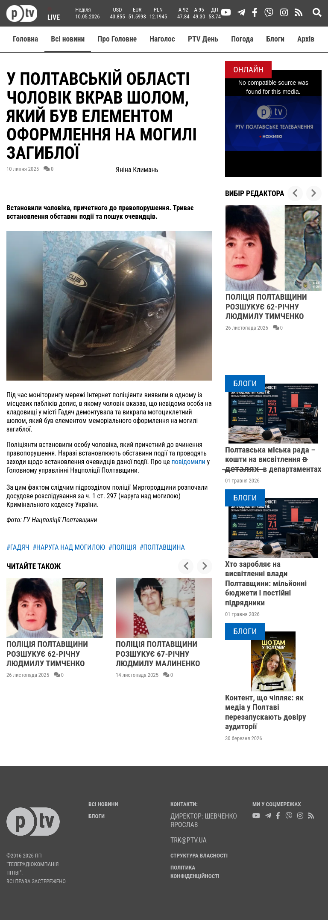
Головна (25, 39)
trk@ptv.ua (188, 840)
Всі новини (68, 39)
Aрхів (305, 39)
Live (53, 14)
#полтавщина (162, 547)
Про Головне (117, 39)
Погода (242, 39)
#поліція (122, 547)
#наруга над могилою (68, 547)
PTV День (203, 39)
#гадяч (17, 547)
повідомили (188, 462)
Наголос (162, 39)
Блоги (275, 39)
